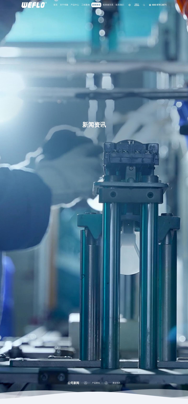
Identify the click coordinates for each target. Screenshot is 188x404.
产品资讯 (96, 383)
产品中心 (75, 5)
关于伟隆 (64, 5)
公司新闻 (73, 383)
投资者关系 (108, 5)
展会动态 (116, 383)
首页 (55, 5)
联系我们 (120, 5)
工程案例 (85, 5)
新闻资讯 (96, 5)
